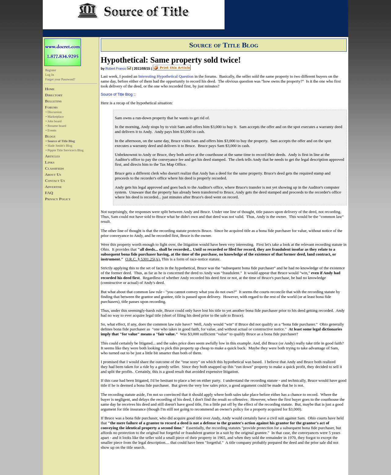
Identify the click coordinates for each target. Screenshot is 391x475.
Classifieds (54, 168)
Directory (54, 95)
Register (50, 70)
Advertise (53, 186)
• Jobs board (53, 121)
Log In (49, 74)
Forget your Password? (60, 79)
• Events (51, 130)
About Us (53, 174)
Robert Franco (115, 68)
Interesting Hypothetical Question (166, 76)
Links (49, 162)
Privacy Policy (58, 199)
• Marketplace (55, 116)
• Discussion (54, 112)
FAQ (49, 192)
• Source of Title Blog (60, 141)
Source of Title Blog (117, 94)
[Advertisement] (62, 245)
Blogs (50, 136)
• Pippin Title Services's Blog (65, 150)
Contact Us (55, 180)
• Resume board (56, 125)
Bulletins (53, 101)
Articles (52, 156)
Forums (51, 107)
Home (50, 89)
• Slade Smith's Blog (59, 145)
